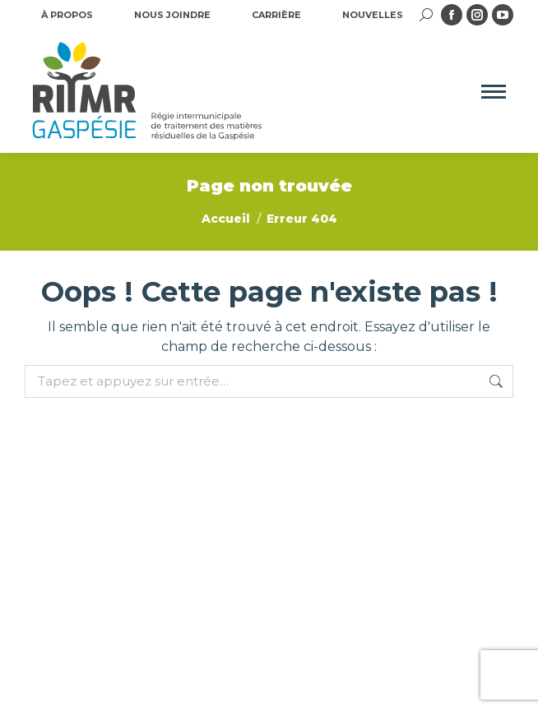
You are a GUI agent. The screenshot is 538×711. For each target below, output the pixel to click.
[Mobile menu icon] (493, 91)
